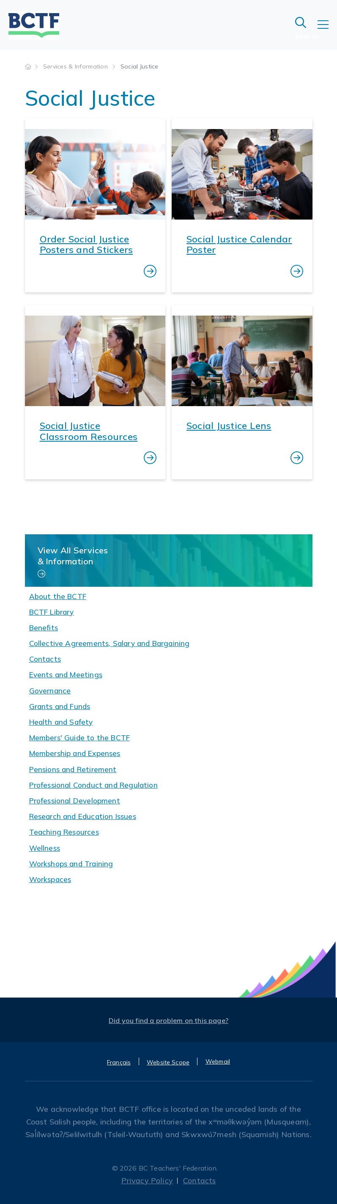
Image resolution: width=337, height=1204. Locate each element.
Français (119, 1062)
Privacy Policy (147, 1180)
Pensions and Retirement (73, 769)
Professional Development (74, 800)
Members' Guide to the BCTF (79, 737)
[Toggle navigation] (327, 30)
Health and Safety (61, 721)
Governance (50, 690)
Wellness (44, 848)
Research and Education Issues (82, 816)
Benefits (43, 627)
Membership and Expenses (75, 753)
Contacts (45, 658)
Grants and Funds (59, 706)
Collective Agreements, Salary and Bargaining (109, 643)
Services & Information (76, 66)
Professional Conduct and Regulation (93, 785)
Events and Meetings (65, 674)
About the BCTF (58, 596)
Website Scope (168, 1062)
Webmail (217, 1061)
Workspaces (50, 879)
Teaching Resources (64, 831)
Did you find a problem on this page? (168, 1020)
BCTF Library (51, 611)
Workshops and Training (71, 863)
